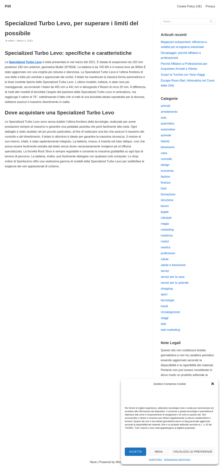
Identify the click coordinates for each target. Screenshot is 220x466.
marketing (167, 229)
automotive (168, 129)
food (163, 188)
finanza (165, 182)
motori (165, 241)
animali (165, 105)
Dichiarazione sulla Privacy (177, 459)
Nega (159, 451)
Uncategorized (170, 312)
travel (164, 306)
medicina (167, 235)
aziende (166, 135)
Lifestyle (166, 217)
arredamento (169, 111)
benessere (168, 147)
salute (165, 259)
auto (163, 117)
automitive (167, 123)
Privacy (210, 6)
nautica (165, 247)
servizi (165, 270)
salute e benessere (173, 265)
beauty (165, 141)
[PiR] (8, 6)
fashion (165, 176)
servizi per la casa (172, 276)
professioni (168, 253)
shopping (167, 288)
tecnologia (167, 300)
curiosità (166, 158)
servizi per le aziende (174, 282)
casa (164, 153)
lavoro (165, 206)
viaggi (165, 318)
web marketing (170, 329)
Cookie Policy (155, 459)
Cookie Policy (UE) (189, 6)
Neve (93, 462)
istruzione (167, 200)
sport (164, 294)
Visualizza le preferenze (192, 451)
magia (165, 223)
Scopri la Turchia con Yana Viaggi (183, 74)
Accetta (135, 451)
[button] (212, 384)
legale (165, 211)
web (163, 323)
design (165, 164)
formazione (168, 194)
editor (11, 40)
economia (167, 170)
